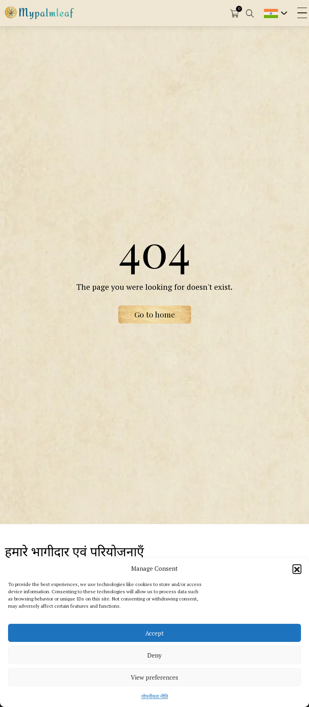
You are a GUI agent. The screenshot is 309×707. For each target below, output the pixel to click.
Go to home (154, 314)
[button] (297, 569)
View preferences (154, 677)
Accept (154, 633)
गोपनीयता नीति (154, 696)
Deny (154, 655)
